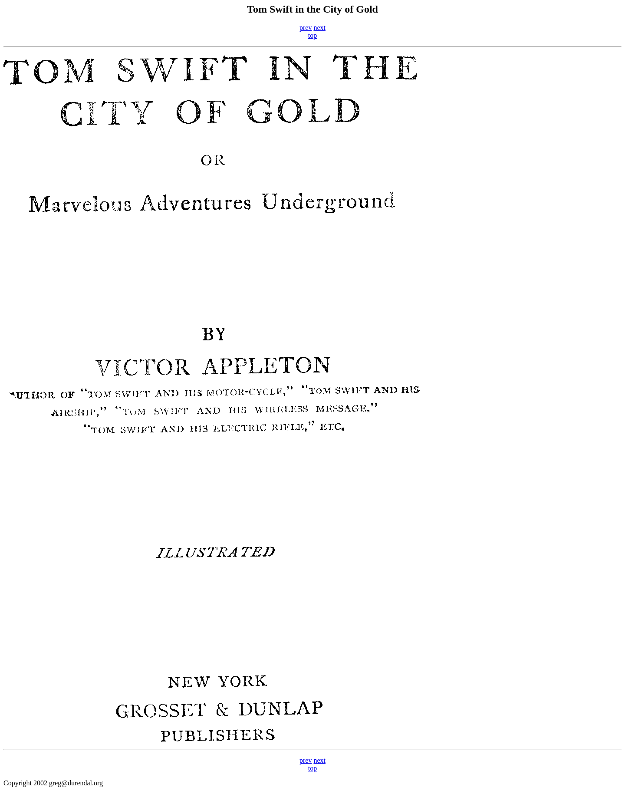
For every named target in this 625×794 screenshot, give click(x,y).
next (319, 27)
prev (305, 27)
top (312, 35)
